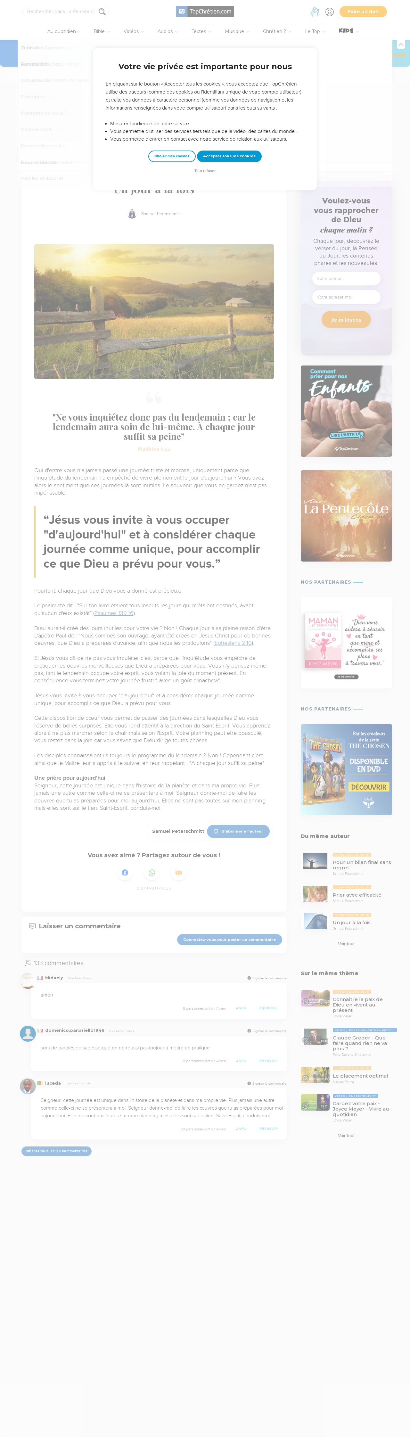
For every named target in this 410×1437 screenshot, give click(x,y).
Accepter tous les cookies (229, 156)
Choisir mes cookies (171, 156)
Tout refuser (205, 171)
